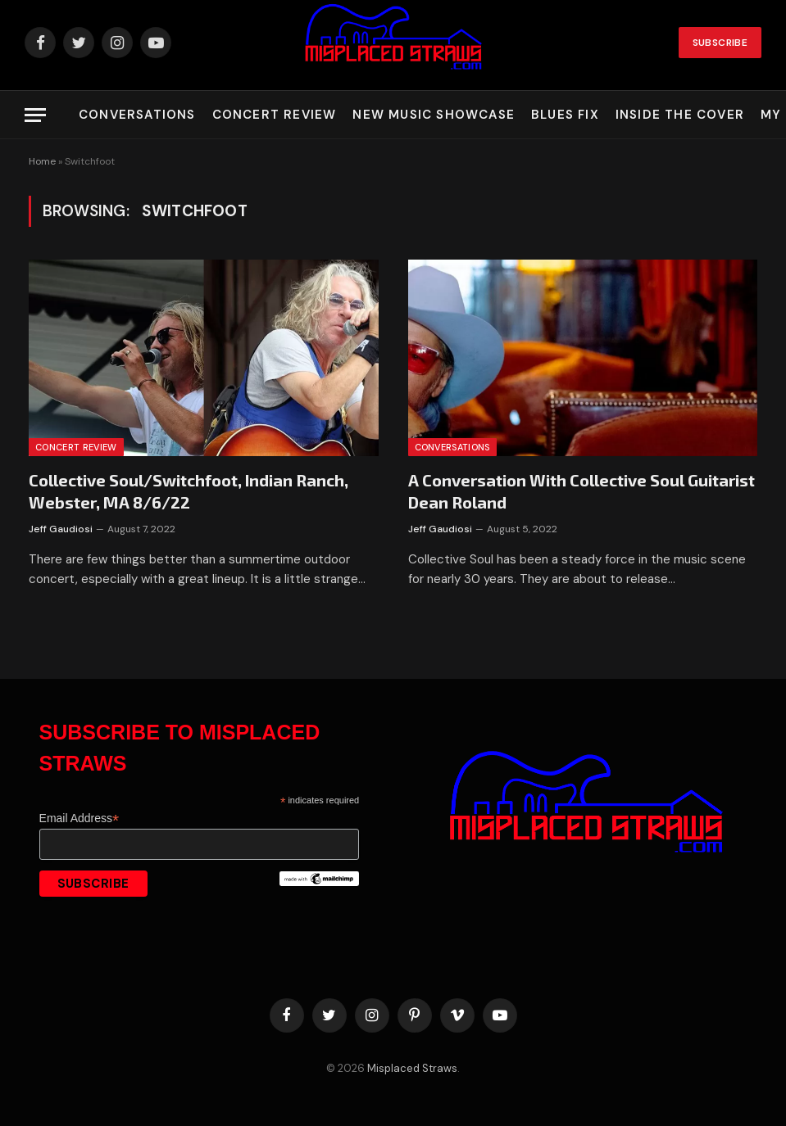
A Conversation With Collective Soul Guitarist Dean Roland (581, 491)
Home (42, 161)
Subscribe (720, 42)
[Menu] (35, 115)
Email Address (79, 818)
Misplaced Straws (412, 1068)
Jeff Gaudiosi (61, 529)
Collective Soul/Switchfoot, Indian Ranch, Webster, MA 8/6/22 (188, 491)
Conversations (137, 114)
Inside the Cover (680, 114)
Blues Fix (565, 114)
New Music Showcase (433, 114)
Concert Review (274, 114)
